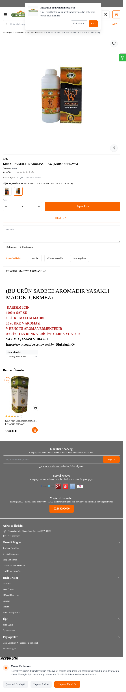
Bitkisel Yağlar (9, 648)
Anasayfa (7, 583)
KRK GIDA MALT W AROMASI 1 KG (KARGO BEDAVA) (73, 32)
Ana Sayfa (7, 32)
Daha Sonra (79, 23)
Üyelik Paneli (9, 630)
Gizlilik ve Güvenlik (12, 571)
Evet (93, 23)
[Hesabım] (106, 14)
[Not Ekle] (61, 234)
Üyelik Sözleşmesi (11, 554)
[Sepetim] (116, 14)
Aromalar (19, 32)
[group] (61, 95)
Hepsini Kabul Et (67, 684)
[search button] (114, 24)
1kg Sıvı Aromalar (35, 32)
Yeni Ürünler (8, 589)
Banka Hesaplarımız (12, 612)
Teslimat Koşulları (11, 548)
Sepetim (6, 601)
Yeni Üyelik (8, 625)
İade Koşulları (79, 258)
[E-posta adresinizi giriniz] (61, 459)
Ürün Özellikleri (13, 258)
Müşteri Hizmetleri (11, 595)
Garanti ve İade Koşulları (14, 565)
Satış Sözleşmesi (10, 559)
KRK (5, 159)
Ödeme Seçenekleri (55, 258)
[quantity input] (22, 206)
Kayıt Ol (111, 459)
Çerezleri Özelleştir (15, 684)
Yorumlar (34, 258)
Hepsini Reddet (41, 684)
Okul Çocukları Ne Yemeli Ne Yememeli (20, 643)
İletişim (6, 606)
